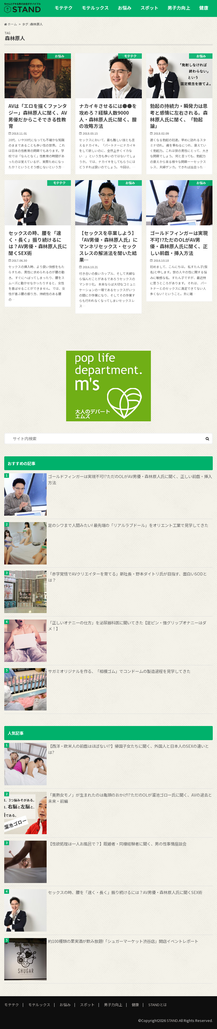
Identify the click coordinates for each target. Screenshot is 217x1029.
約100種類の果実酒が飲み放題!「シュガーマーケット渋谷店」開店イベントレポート (123, 941)
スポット (149, 7)
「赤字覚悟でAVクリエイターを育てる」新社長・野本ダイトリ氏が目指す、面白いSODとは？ (127, 577)
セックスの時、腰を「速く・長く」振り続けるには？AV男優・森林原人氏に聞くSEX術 (125, 892)
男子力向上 (179, 7)
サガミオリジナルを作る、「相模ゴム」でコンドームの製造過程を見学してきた (119, 671)
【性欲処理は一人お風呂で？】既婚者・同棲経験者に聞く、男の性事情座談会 (117, 844)
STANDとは (157, 1004)
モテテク (64, 7)
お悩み (124, 7)
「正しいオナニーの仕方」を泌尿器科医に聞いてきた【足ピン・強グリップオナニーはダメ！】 (127, 626)
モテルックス (95, 7)
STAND (172, 1020)
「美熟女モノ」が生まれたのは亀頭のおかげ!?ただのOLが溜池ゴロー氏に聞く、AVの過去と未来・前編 (130, 798)
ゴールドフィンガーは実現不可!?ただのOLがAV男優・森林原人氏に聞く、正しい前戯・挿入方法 (130, 479)
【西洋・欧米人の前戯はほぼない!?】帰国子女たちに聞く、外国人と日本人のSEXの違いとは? (128, 749)
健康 (203, 7)
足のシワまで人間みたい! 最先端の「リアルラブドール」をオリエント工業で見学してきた (128, 525)
